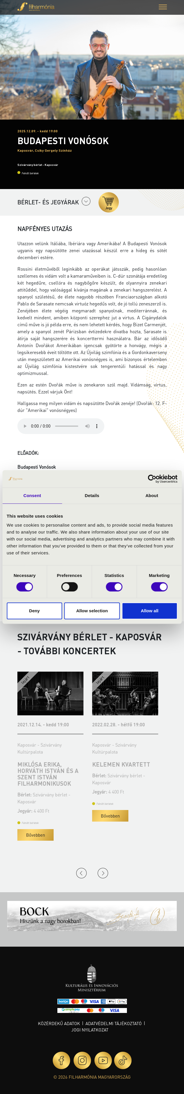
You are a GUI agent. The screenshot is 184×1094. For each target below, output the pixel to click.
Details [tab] (92, 495)
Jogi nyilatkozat (89, 1030)
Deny (34, 610)
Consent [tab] (32, 495)
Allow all (150, 610)
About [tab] (151, 495)
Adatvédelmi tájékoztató (113, 1023)
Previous (81, 873)
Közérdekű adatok (59, 1023)
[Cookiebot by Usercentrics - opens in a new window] (152, 478)
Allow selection (92, 610)
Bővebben (35, 835)
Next (103, 873)
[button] (163, 8)
